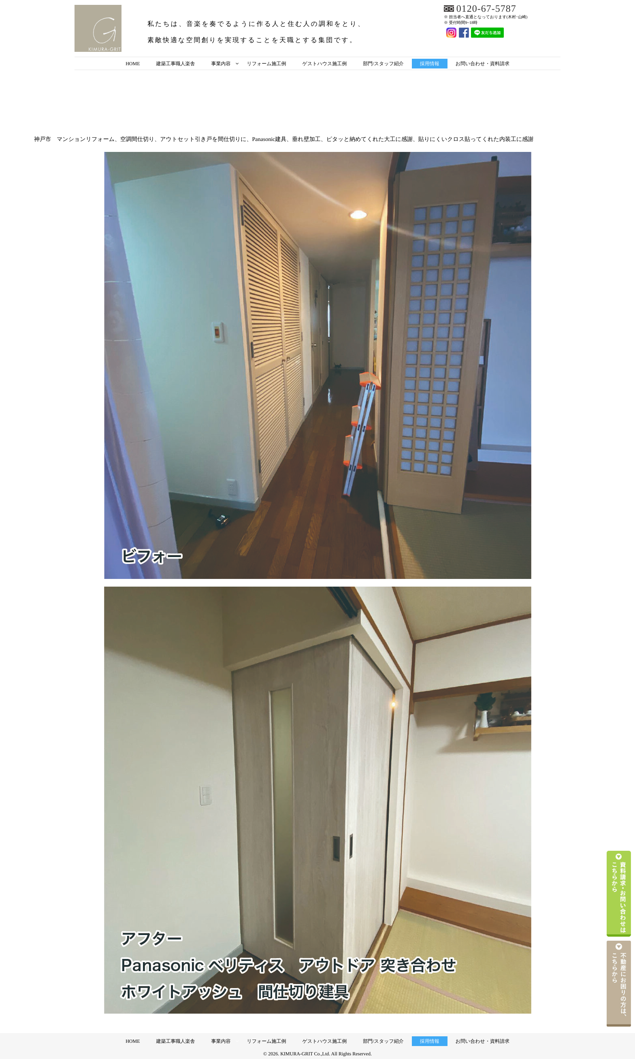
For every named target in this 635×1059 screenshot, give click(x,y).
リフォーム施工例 (266, 63)
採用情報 (429, 63)
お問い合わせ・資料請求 (482, 63)
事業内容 (220, 63)
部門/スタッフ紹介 (383, 63)
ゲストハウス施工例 (325, 63)
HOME (133, 63)
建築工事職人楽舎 (175, 63)
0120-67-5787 (486, 9)
